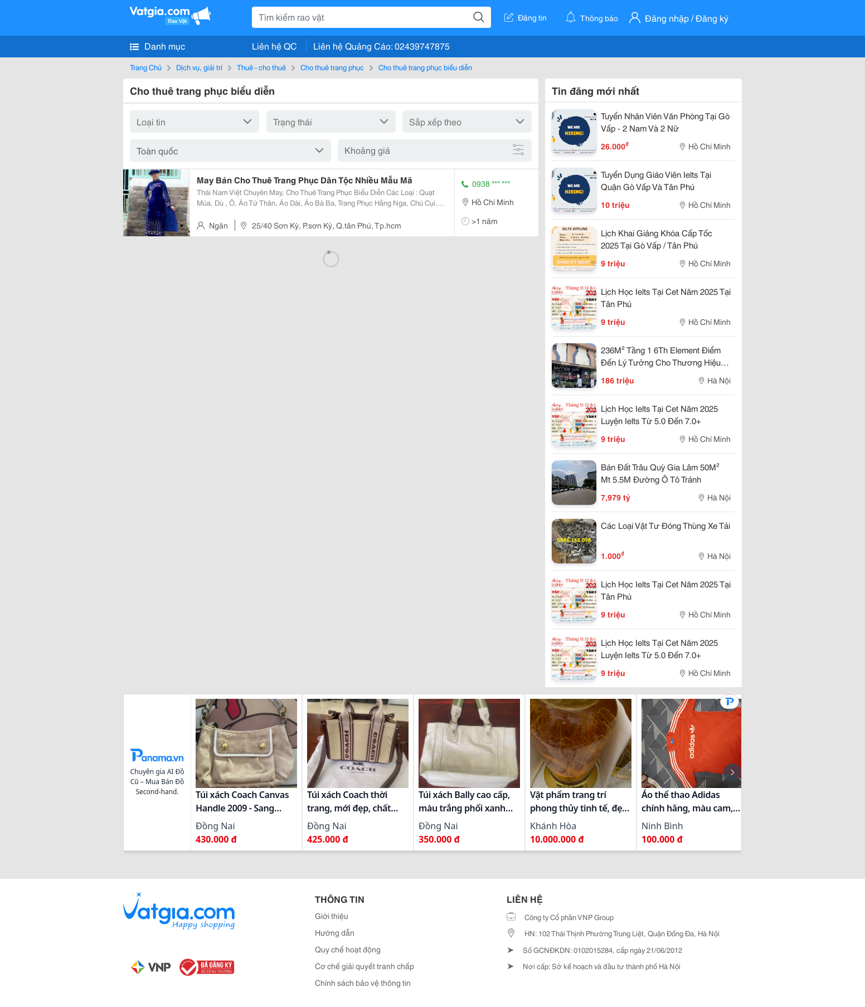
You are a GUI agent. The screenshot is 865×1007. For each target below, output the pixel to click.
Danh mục (157, 45)
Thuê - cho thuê (261, 67)
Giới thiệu (331, 915)
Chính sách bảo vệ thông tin (363, 982)
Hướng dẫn (334, 932)
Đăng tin (525, 17)
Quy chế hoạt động (348, 949)
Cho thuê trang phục (332, 67)
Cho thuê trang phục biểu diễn (425, 67)
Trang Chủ (146, 67)
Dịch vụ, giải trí (199, 67)
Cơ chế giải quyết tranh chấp (364, 965)
